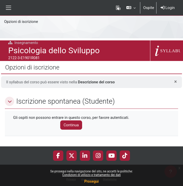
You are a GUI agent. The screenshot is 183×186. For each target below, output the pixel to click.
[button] (131, 7)
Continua (71, 125)
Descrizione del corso (96, 82)
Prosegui (91, 181)
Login (168, 7)
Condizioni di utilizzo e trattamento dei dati (91, 175)
